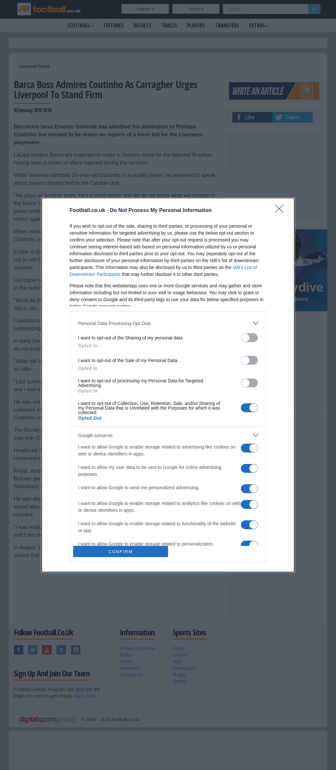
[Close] (281, 210)
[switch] (249, 337)
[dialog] (168, 385)
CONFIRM (120, 551)
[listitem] (168, 323)
